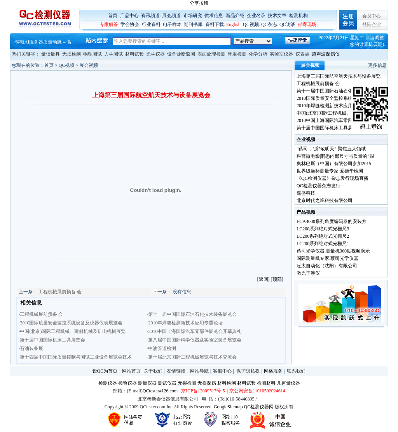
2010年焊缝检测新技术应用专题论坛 (334, 105)
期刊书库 (193, 24)
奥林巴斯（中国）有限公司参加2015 (334, 163)
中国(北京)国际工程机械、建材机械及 (335, 113)
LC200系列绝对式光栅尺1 (323, 243)
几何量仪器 (288, 383)
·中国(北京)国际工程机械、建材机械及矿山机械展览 (72, 331)
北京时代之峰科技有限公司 (325, 200)
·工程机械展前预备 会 (41, 314)
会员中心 (371, 16)
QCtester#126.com (160, 391)
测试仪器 (167, 383)
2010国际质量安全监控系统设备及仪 (334, 98)
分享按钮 (199, 3)
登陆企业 (371, 24)
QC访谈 (287, 24)
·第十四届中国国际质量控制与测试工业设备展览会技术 (75, 357)
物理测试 (92, 54)
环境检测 (237, 54)
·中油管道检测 (161, 348)
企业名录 (256, 15)
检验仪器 (127, 383)
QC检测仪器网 (259, 406)
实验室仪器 (281, 54)
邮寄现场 (307, 24)
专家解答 (109, 24)
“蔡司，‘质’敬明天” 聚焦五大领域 (331, 149)
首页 (112, 15)
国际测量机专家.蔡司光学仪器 (327, 258)
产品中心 (129, 15)
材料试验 (134, 54)
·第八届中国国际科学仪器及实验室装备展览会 (194, 340)
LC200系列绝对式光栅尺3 (323, 229)
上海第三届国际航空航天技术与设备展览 (339, 76)
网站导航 (199, 371)
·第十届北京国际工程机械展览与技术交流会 (192, 357)
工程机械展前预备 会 (60, 291)
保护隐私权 (248, 371)
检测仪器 (107, 383)
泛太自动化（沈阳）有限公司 (327, 265)
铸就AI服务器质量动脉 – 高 (43, 42)
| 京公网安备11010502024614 (255, 391)
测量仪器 (147, 383)
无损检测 (71, 54)
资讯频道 (150, 15)
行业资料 (151, 24)
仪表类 (302, 54)
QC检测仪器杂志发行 (318, 185)
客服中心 (222, 371)
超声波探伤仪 (326, 54)
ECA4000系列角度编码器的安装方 (332, 221)
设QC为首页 (105, 371)
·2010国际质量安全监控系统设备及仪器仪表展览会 (70, 323)
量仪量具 (50, 54)
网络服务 (273, 371)
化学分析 (258, 54)
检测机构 (298, 15)
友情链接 (176, 371)
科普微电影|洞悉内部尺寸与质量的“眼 (335, 156)
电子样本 (172, 24)
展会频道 (171, 15)
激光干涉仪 (308, 273)
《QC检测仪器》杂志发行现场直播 (332, 178)
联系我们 (296, 371)
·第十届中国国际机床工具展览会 (52, 340)
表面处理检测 (211, 54)
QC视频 (251, 24)
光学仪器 (155, 54)
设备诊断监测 (181, 54)
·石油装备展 (31, 348)
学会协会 (129, 24)
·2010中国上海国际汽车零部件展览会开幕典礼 (194, 331)
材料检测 (226, 383)
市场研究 (192, 15)
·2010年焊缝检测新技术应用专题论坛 (185, 323)
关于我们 (153, 371)
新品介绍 (235, 15)
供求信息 (213, 15)
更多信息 (377, 65)
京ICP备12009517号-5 (203, 391)
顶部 (277, 279)
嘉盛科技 (306, 193)
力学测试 (113, 54)
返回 (263, 279)
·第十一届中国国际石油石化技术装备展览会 (192, 314)
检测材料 (266, 383)
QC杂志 (269, 24)
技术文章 (277, 15)
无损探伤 (206, 383)
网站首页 (131, 371)
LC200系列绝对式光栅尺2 (323, 236)
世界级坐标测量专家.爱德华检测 (330, 171)
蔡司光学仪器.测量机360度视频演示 (333, 251)
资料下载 (214, 24)
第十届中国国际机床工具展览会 (329, 128)
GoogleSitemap (228, 406)
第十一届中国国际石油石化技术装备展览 (339, 91)
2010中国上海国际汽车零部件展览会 (334, 120)
